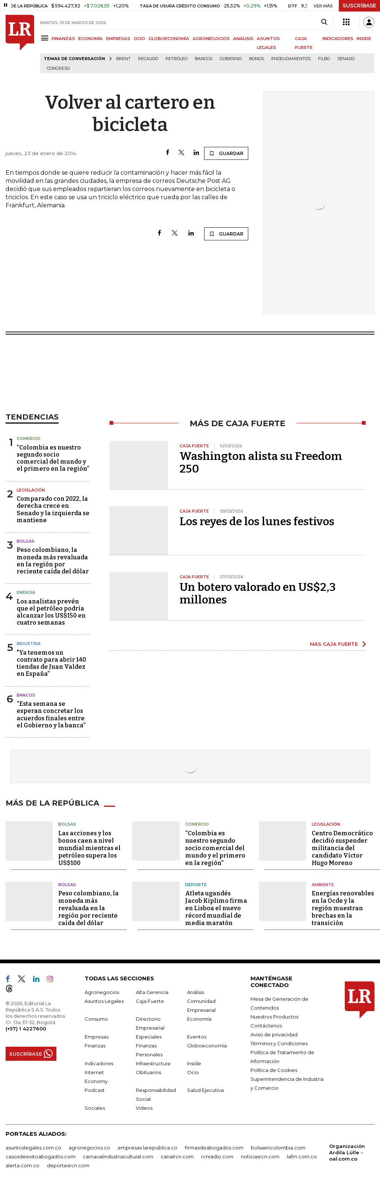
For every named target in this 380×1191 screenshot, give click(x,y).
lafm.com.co (302, 1156)
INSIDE (364, 38)
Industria (28, 643)
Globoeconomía (207, 1046)
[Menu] (46, 38)
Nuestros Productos (274, 1017)
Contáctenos (266, 1026)
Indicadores (99, 1063)
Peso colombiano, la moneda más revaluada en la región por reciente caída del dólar (53, 560)
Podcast (95, 1090)
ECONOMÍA (90, 38)
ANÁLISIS (243, 38)
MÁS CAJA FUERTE (334, 644)
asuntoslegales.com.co (33, 1148)
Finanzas (95, 1046)
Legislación (31, 490)
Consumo (96, 1019)
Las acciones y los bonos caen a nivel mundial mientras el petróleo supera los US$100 (89, 847)
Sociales (95, 1108)
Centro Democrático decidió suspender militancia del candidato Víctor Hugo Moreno (342, 847)
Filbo (324, 58)
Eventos (196, 1037)
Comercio (28, 438)
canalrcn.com (177, 1156)
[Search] (324, 22)
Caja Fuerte (150, 1001)
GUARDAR (226, 153)
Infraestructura (153, 1063)
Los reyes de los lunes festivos (257, 521)
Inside (194, 1063)
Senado (346, 58)
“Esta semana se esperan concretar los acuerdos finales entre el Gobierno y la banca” (51, 714)
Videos (144, 1108)
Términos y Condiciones (279, 1043)
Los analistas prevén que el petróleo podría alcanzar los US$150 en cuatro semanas (51, 612)
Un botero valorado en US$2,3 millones (258, 593)
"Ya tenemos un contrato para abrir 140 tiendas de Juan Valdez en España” (51, 663)
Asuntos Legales (104, 1001)
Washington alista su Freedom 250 (261, 463)
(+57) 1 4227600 (26, 1029)
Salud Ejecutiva (205, 1090)
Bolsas (26, 541)
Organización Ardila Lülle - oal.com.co (347, 1152)
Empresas (96, 1037)
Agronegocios (102, 992)
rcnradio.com (217, 1156)
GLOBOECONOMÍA (168, 38)
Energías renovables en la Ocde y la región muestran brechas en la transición (343, 908)
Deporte (196, 884)
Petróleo (176, 58)
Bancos (203, 58)
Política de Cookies (273, 1070)
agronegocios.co (89, 1148)
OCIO (139, 38)
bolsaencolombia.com (278, 1148)
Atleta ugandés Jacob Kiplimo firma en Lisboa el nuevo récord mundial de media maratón (216, 908)
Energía (26, 592)
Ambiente (323, 884)
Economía (199, 1019)
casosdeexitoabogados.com (40, 1156)
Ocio (193, 1072)
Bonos (256, 58)
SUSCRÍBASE (359, 5)
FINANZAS (63, 38)
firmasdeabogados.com (214, 1148)
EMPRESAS (118, 38)
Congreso (58, 68)
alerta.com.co (22, 1165)
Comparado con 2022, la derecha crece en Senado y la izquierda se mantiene (53, 509)
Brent (123, 58)
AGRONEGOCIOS (211, 38)
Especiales (148, 1037)
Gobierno (231, 58)
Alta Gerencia (152, 992)
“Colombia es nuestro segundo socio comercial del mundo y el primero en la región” (53, 458)
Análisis (195, 992)
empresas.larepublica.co (147, 1148)
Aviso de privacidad (274, 1034)
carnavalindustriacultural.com (118, 1156)
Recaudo (148, 58)
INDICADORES (337, 38)
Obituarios (148, 1072)
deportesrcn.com (68, 1165)
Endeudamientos (291, 58)
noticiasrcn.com (260, 1156)
